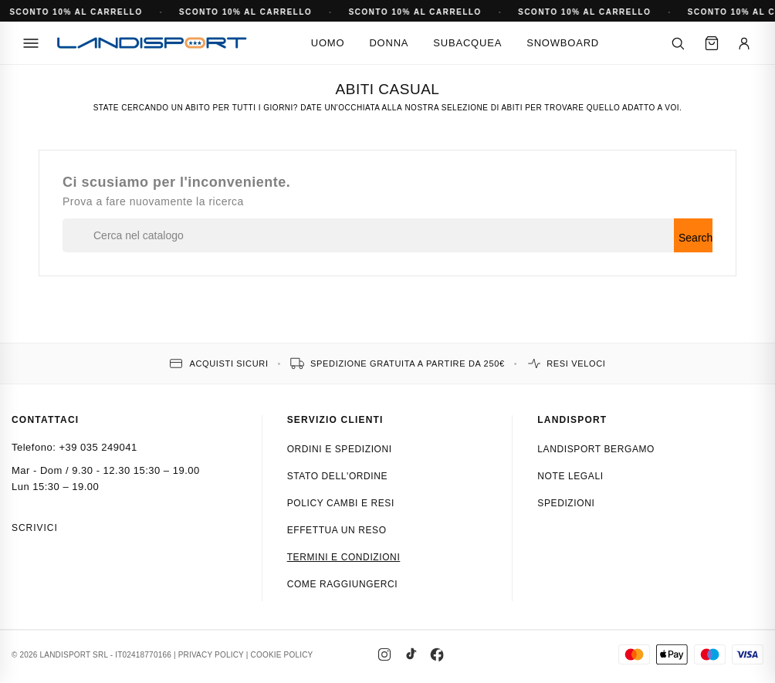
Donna (388, 43)
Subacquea (467, 43)
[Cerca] (677, 43)
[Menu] (30, 43)
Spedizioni (565, 503)
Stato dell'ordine (337, 476)
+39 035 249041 (98, 447)
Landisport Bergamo (596, 449)
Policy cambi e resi (340, 503)
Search (695, 238)
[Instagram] (384, 654)
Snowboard (562, 43)
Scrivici (35, 527)
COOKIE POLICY (282, 655)
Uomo (328, 43)
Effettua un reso (337, 530)
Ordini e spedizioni (339, 449)
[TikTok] (410, 654)
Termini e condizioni (344, 557)
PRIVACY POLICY (211, 655)
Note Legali (570, 476)
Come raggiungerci (342, 584)
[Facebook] (437, 654)
